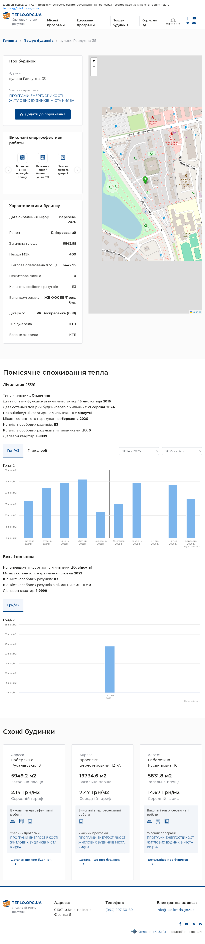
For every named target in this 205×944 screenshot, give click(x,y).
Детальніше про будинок (31, 861)
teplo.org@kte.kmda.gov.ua (21, 8)
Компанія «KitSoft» (153, 932)
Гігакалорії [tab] (37, 450)
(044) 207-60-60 (119, 910)
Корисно (149, 20)
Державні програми (86, 22)
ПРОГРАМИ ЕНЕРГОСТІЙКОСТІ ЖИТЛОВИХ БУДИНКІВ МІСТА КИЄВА (34, 842)
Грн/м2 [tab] (13, 450)
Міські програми (56, 22)
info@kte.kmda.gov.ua (176, 910)
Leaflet (195, 312)
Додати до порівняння (45, 114)
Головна (10, 41)
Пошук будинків (121, 22)
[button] (77, 170)
